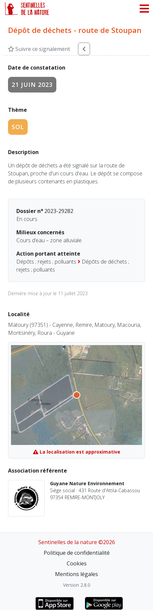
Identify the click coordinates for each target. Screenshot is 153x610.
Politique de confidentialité (77, 552)
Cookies (77, 563)
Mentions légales (76, 574)
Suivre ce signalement (39, 49)
